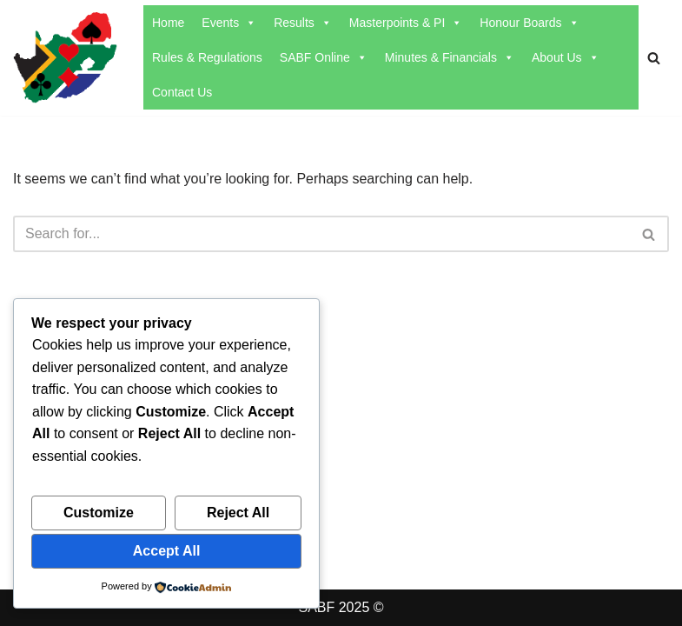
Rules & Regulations (207, 57)
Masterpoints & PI (406, 22)
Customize (98, 512)
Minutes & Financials (449, 57)
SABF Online (323, 57)
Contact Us (182, 92)
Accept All (167, 550)
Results (303, 22)
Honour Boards (529, 22)
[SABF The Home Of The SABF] (65, 57)
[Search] (653, 57)
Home (168, 23)
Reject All (238, 512)
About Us (565, 57)
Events (229, 22)
